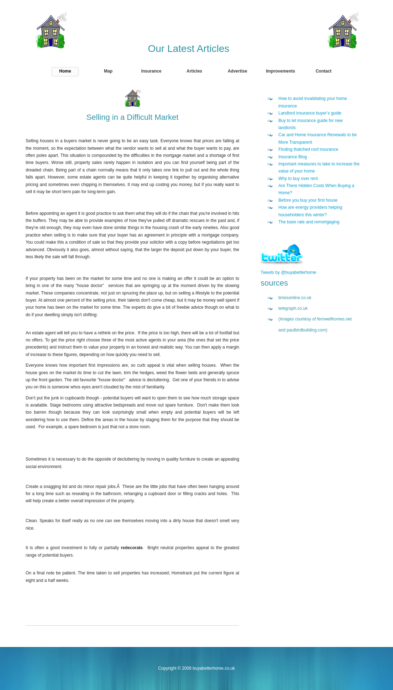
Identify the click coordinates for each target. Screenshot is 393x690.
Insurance (151, 71)
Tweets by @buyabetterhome (288, 272)
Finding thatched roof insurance (308, 149)
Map (108, 71)
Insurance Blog (292, 156)
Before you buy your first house (307, 200)
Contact (324, 71)
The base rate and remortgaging (308, 221)
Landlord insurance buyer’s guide (309, 113)
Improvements (280, 71)
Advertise (237, 71)
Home (65, 71)
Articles (194, 71)
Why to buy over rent (298, 178)
